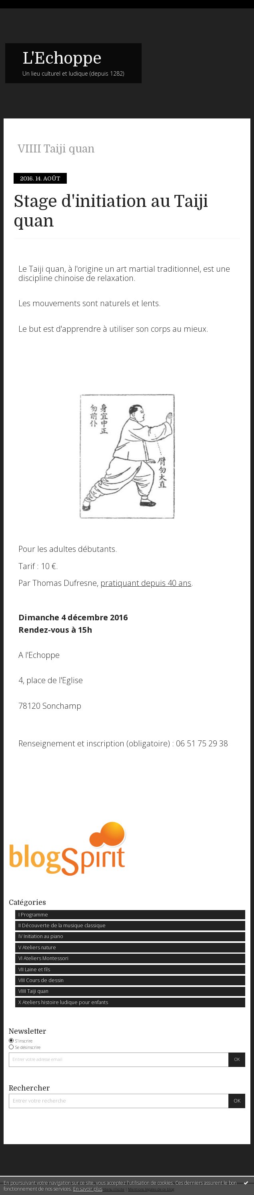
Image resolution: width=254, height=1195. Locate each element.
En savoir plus (87, 1188)
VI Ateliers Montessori (43, 958)
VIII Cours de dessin (41, 980)
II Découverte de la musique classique (62, 925)
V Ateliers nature (37, 947)
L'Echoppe (62, 58)
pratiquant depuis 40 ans (145, 582)
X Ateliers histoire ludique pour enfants (63, 1002)
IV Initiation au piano (40, 936)
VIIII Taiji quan (33, 991)
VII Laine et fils (34, 969)
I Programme (33, 914)
